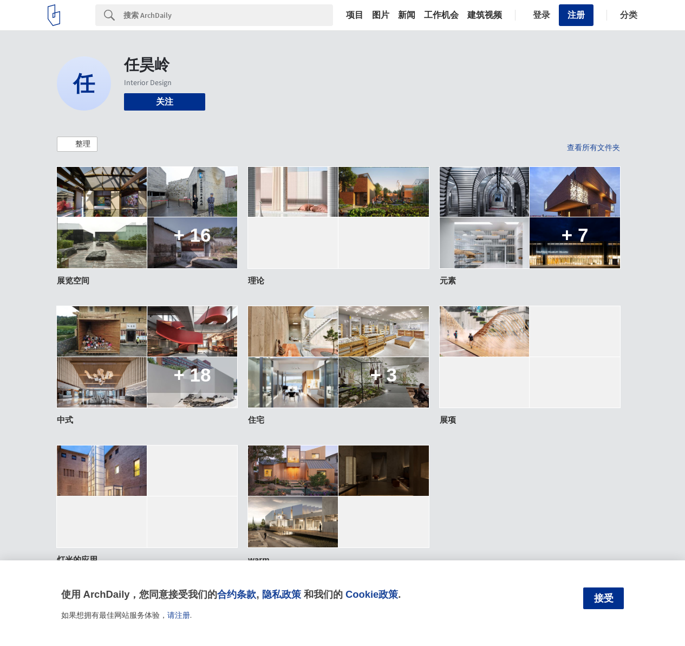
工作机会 (441, 15)
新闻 (406, 15)
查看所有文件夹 (593, 147)
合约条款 (236, 594)
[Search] (228, 15)
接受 (604, 598)
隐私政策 (281, 594)
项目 (354, 15)
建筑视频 (484, 15)
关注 (164, 101)
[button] (77, 144)
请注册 (178, 615)
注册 (576, 15)
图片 (380, 15)
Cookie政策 (371, 594)
